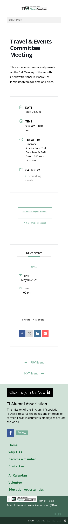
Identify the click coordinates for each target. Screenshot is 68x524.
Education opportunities (26, 489)
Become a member (22, 459)
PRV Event (34, 362)
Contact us (16, 466)
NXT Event (34, 373)
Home (13, 445)
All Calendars (18, 475)
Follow (22, 432)
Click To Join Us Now (27, 392)
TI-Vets (34, 267)
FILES (57, 514)
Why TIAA (16, 452)
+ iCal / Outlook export (35, 222)
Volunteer (16, 482)
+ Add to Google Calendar (35, 211)
